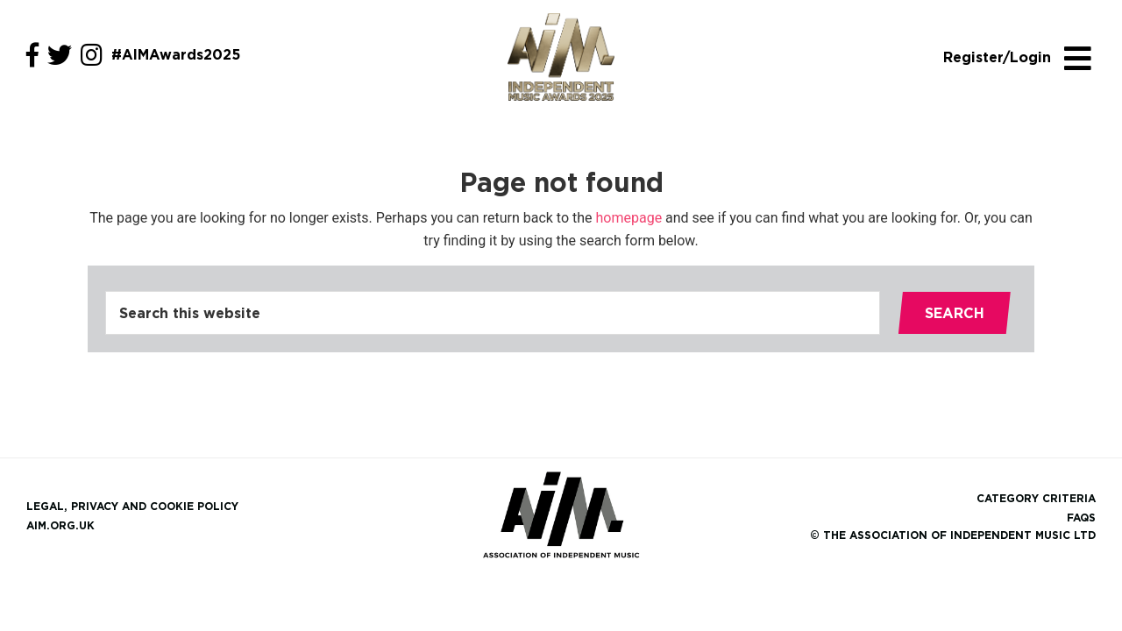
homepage (629, 217)
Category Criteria (1036, 498)
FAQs (1081, 517)
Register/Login (997, 57)
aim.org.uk (60, 525)
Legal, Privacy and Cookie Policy (132, 506)
